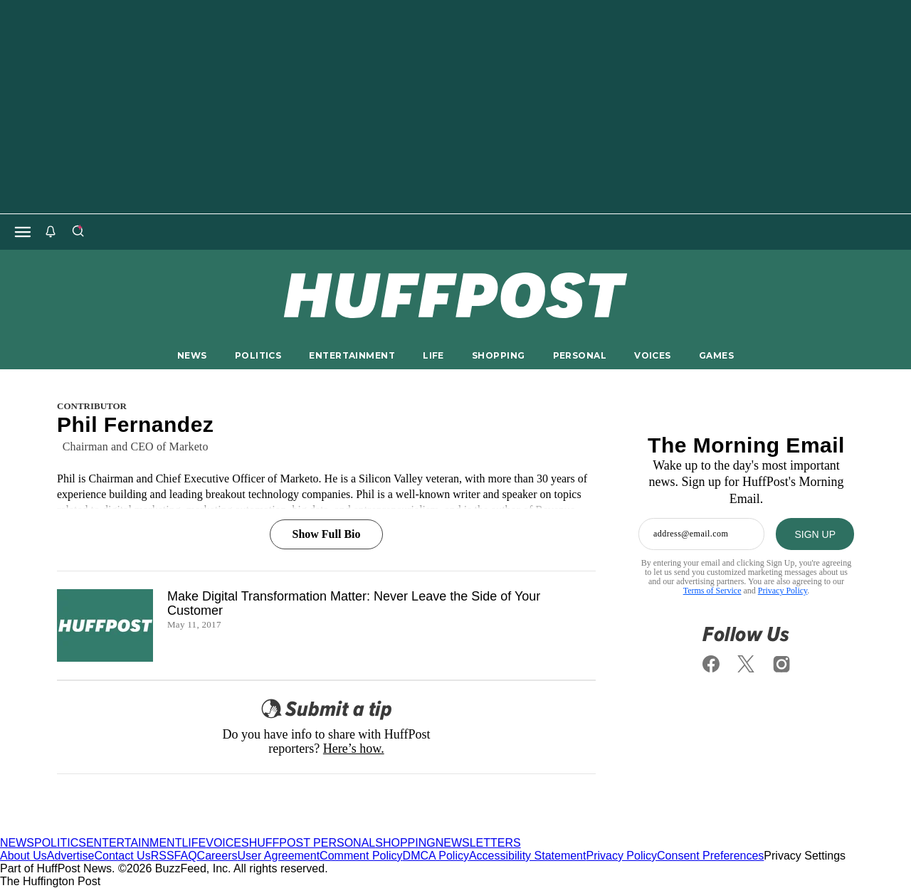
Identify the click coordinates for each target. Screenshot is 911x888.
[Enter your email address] (701, 534)
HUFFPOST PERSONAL (312, 843)
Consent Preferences (710, 856)
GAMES (716, 355)
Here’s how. (353, 748)
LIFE (433, 355)
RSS (162, 856)
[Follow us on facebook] (711, 663)
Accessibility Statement (527, 856)
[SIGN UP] (815, 534)
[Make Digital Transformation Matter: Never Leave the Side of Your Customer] (105, 625)
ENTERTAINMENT (352, 355)
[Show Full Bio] (326, 518)
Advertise (71, 856)
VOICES (652, 355)
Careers (217, 856)
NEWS (192, 355)
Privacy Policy (783, 591)
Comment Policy (361, 856)
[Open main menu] (22, 231)
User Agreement (278, 856)
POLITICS (258, 355)
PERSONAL (579, 355)
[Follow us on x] (746, 663)
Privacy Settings (805, 856)
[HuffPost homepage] (183, 830)
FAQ (185, 856)
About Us (23, 856)
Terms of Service (712, 591)
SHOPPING (498, 355)
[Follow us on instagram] (781, 663)
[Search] (77, 232)
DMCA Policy (436, 856)
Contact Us (123, 856)
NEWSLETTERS (478, 843)
